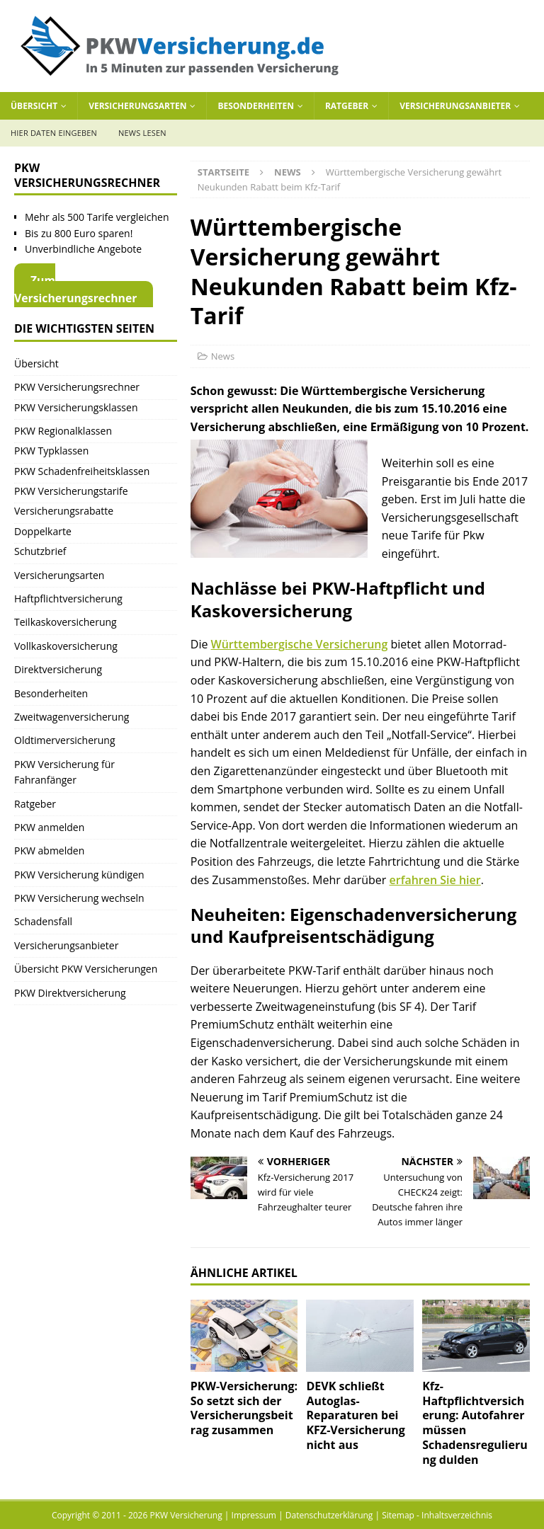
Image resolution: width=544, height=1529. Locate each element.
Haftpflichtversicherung (68, 598)
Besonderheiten (255, 106)
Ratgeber (346, 106)
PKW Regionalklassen (63, 430)
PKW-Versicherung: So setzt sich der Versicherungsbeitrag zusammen (244, 1408)
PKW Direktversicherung (70, 993)
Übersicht (34, 106)
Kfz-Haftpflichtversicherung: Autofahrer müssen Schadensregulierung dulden (475, 1422)
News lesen (142, 132)
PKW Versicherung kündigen (79, 874)
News (222, 356)
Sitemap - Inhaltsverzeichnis (437, 1515)
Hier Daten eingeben (54, 132)
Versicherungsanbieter (455, 106)
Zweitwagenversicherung (71, 716)
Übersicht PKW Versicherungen (85, 968)
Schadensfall (43, 921)
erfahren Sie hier (435, 880)
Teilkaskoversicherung (65, 622)
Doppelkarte (43, 531)
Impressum (254, 1515)
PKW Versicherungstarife (71, 491)
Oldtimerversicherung (64, 740)
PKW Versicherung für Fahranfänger (64, 771)
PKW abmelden (49, 850)
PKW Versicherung (185, 1515)
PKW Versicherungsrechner (77, 387)
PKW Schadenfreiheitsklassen (81, 471)
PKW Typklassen (51, 450)
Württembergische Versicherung (299, 644)
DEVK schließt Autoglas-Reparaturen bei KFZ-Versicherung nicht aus (355, 1415)
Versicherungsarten (137, 106)
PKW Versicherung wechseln (79, 898)
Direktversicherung (58, 669)
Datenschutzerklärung (329, 1515)
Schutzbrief (40, 551)
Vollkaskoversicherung (66, 646)
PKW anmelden (49, 827)
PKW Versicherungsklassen (75, 407)
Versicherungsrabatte (63, 510)
